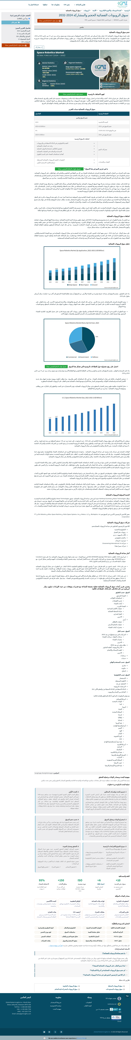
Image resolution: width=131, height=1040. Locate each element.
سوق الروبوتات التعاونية (70, 986)
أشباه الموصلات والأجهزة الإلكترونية (110, 11)
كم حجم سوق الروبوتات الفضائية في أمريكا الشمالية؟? (109, 970)
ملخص (82, 27)
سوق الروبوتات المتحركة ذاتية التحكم (66, 989)
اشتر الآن (15, 23)
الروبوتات (86, 11)
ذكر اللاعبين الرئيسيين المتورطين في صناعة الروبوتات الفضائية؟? (106, 975)
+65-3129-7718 (26, 1011)
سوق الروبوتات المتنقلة (115, 986)
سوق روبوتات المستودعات (114, 989)
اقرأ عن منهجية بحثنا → (55, 946)
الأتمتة (94, 11)
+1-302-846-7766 (25, 1009)
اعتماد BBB (100, 884)
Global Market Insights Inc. (102, 1032)
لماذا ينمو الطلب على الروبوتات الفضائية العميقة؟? (110, 966)
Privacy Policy (81, 1038)
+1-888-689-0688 (25, 1007)
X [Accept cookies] (44, 1038)
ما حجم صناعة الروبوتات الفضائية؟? (115, 953)
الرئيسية (127, 11)
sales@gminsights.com (23, 1014)
